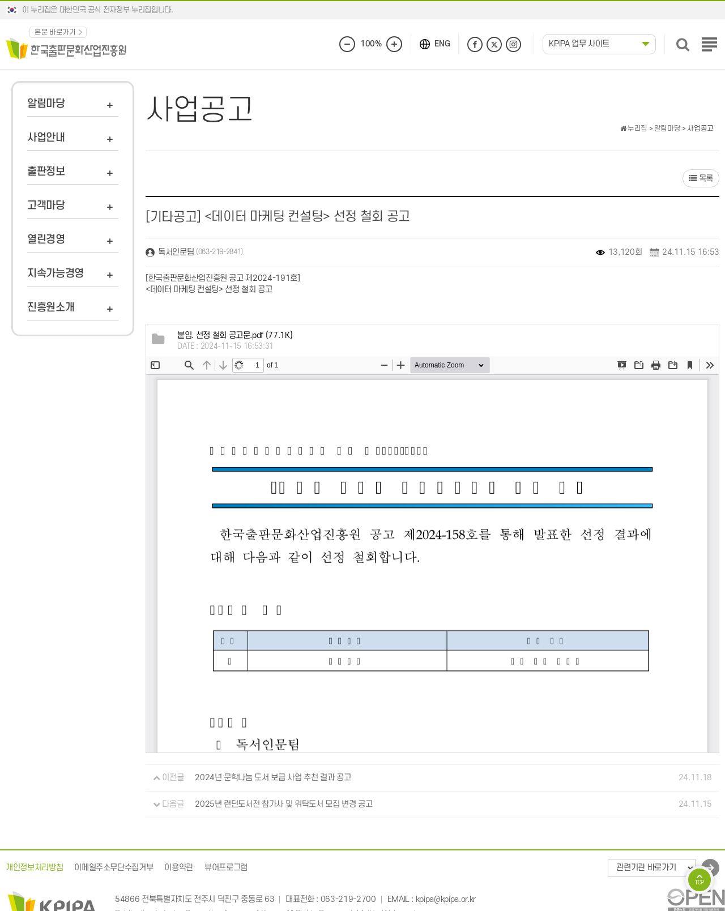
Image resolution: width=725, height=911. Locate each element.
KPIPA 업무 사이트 (579, 44)
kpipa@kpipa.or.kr (446, 899)
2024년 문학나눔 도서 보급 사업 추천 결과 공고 (273, 777)
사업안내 (46, 138)
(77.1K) (234, 335)
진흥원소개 (50, 308)
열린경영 (46, 240)
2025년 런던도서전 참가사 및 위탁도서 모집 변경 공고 (283, 804)
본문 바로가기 (55, 32)
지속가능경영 (55, 274)
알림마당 (46, 104)
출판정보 (46, 172)
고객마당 (46, 206)
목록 (701, 178)
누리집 (633, 128)
